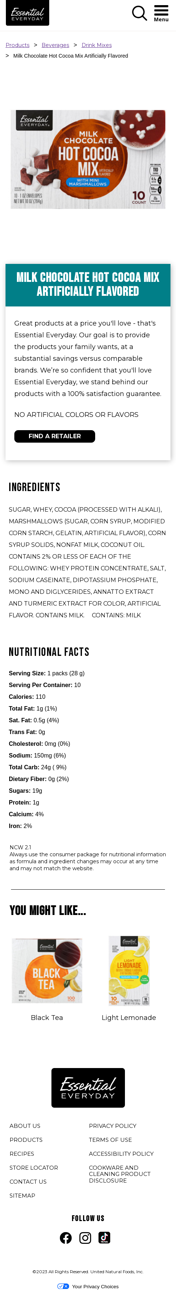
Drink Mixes (97, 45)
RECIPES (22, 1153)
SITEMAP (22, 1195)
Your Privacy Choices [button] (88, 1286)
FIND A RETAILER (55, 436)
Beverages (55, 45)
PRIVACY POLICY (112, 1127)
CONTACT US (28, 1181)
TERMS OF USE (110, 1141)
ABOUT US (25, 1125)
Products (17, 45)
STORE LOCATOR (34, 1167)
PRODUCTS (26, 1139)
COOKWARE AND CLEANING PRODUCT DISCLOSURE (120, 1175)
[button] (140, 19)
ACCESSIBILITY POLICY (121, 1155)
